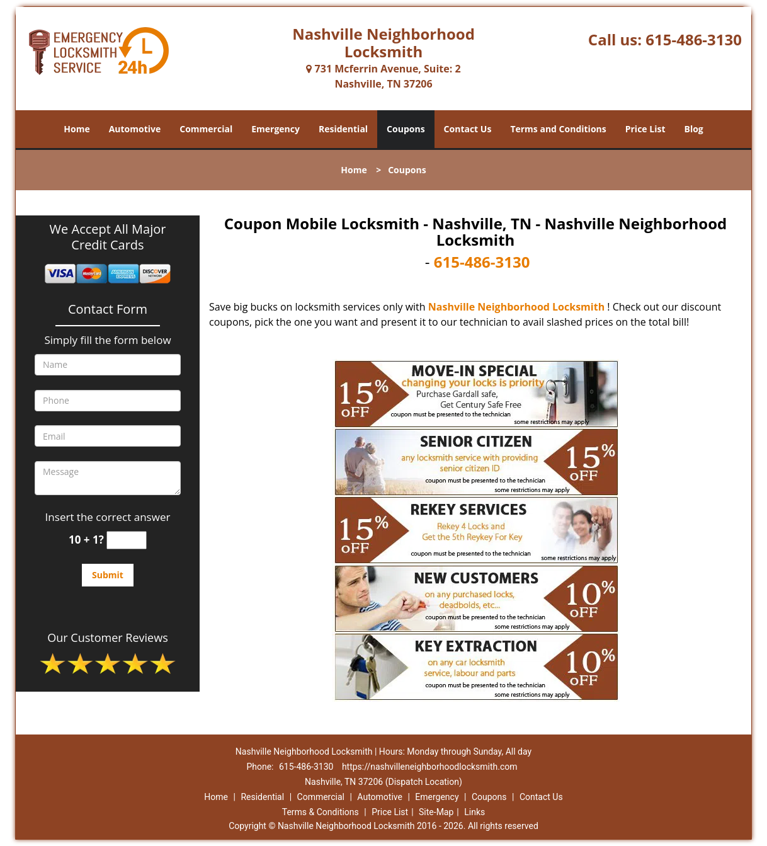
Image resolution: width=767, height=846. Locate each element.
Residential (343, 129)
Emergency (275, 129)
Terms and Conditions (558, 129)
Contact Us (468, 129)
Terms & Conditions (320, 812)
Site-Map (436, 812)
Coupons (405, 129)
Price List (645, 129)
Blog (693, 129)
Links (474, 812)
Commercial (205, 129)
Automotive (135, 129)
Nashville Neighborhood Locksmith (516, 307)
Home (76, 129)
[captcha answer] (126, 540)
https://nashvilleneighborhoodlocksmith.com (430, 767)
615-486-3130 (693, 39)
